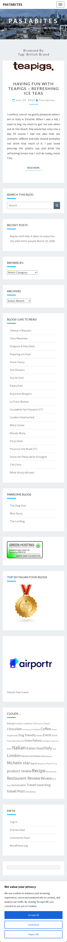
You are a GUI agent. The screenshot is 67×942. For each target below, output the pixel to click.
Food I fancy (17, 362)
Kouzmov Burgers (21, 393)
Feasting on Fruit (20, 354)
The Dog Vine (18, 505)
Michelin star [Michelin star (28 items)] (18, 762)
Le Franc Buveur (19, 401)
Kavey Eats (16, 385)
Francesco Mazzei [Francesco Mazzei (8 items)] (15, 740)
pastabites (47, 100)
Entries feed (17, 830)
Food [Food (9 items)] (54, 735)
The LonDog (17, 521)
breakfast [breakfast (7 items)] (18, 723)
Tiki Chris (15, 464)
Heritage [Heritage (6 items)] (45, 741)
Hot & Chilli (17, 378)
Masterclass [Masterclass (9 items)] (40, 756)
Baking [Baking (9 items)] (10, 723)
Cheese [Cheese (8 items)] (46, 723)
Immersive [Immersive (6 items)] (54, 741)
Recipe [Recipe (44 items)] (38, 770)
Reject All (34, 934)
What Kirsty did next (22, 472)
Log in (13, 822)
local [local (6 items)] (54, 749)
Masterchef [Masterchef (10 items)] (27, 756)
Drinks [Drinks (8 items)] (39, 735)
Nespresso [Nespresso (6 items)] (42, 763)
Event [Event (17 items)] (47, 735)
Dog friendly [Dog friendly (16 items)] (27, 735)
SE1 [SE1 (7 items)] (54, 778)
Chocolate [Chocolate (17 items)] (14, 729)
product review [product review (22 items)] (19, 771)
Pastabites (12, 4)
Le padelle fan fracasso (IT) (26, 409)
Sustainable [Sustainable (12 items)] (18, 785)
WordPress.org (19, 845)
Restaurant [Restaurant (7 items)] (51, 771)
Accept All (33, 915)
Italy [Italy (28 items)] (48, 748)
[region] (33, 911)
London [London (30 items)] (14, 755)
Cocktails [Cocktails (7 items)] (35, 729)
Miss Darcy (16, 513)
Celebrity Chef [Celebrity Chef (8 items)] (30, 723)
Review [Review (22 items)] (46, 778)
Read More (34, 167)
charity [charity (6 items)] (40, 723)
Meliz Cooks (17, 425)
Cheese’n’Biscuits (20, 330)
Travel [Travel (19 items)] (31, 784)
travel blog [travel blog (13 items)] (43, 785)
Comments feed (19, 837)
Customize (33, 924)
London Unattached (22, 417)
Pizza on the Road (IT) (23, 449)
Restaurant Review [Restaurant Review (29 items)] (23, 778)
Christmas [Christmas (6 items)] (27, 729)
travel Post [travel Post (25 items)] (16, 791)
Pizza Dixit (16, 441)
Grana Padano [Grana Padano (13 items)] (33, 740)
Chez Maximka (18, 338)
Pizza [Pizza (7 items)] (54, 763)
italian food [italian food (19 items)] (35, 748)
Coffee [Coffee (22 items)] (46, 728)
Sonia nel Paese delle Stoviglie (28, 456)
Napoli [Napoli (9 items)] (33, 763)
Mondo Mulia (17, 433)
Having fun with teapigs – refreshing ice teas (33, 88)
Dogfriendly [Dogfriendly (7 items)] (12, 735)
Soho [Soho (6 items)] (9, 785)
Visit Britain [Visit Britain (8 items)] (30, 791)
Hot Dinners (17, 370)
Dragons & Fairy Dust (22, 346)
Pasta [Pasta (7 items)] (48, 763)
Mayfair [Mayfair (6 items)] (49, 756)
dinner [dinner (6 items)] (54, 729)
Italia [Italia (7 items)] (9, 748)
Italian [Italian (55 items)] (19, 747)
